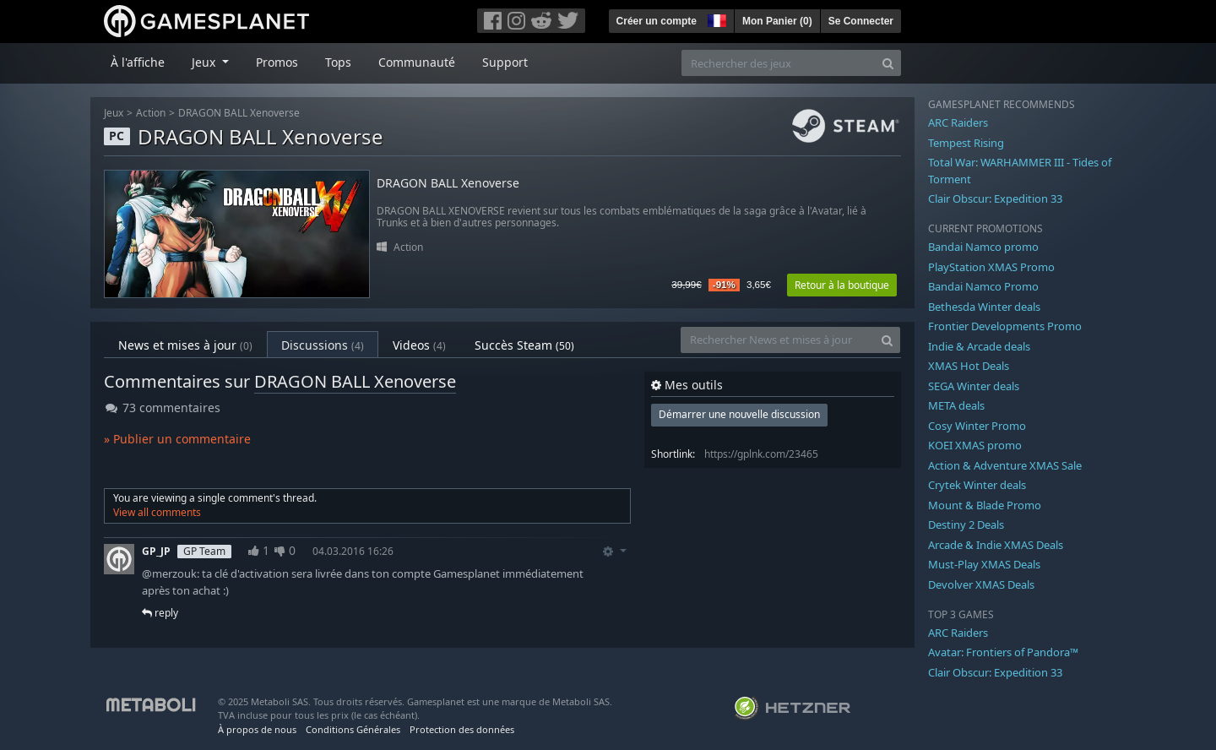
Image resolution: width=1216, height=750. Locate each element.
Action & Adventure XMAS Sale (1005, 465)
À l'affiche (138, 62)
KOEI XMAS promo (975, 445)
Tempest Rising (966, 142)
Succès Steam (524, 345)
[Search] (888, 63)
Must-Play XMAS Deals (984, 564)
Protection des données (462, 729)
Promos (277, 62)
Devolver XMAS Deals (981, 584)
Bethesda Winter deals (984, 306)
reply (160, 613)
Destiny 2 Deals (966, 524)
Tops (338, 62)
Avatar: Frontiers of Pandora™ (1003, 652)
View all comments (157, 512)
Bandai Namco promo (983, 246)
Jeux (113, 112)
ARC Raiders (958, 122)
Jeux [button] (205, 62)
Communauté (416, 62)
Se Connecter (860, 21)
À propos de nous (257, 729)
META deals (956, 405)
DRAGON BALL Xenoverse (239, 112)
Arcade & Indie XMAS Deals (995, 544)
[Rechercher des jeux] (778, 63)
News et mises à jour (185, 345)
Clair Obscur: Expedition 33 (995, 198)
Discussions (322, 345)
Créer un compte (656, 21)
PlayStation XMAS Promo (991, 266)
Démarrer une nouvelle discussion (739, 414)
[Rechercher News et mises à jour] (778, 340)
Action (151, 112)
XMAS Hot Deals (968, 365)
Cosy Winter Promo (977, 425)
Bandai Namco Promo (983, 286)
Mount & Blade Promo (984, 505)
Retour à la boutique (842, 285)
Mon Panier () (777, 21)
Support (505, 62)
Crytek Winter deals (977, 484)
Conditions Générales (353, 729)
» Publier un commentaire (177, 439)
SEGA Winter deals (973, 386)
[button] (715, 18)
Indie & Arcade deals (979, 346)
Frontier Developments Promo (1005, 326)
